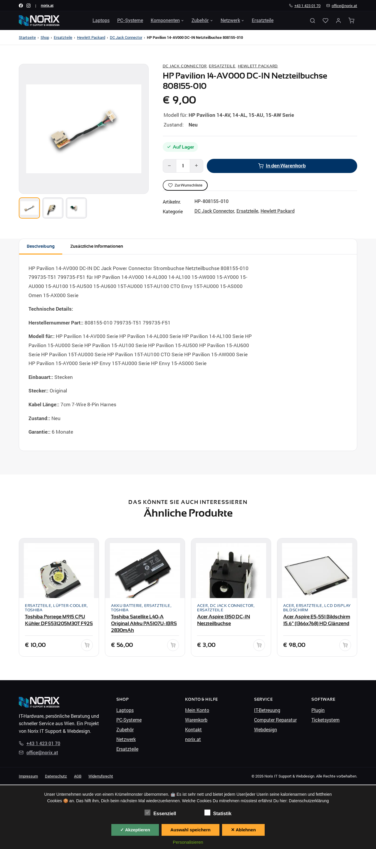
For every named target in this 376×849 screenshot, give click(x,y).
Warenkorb (196, 720)
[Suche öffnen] (312, 20)
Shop (45, 37)
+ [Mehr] (196, 166)
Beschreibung (42, 246)
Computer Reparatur (275, 720)
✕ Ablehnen (243, 829)
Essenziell (160, 813)
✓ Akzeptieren (135, 829)
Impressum (28, 776)
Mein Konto (197, 711)
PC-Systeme (130, 20)
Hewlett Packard (91, 37)
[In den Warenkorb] (87, 646)
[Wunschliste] (325, 20)
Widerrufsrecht (100, 776)
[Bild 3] (76, 208)
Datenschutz (56, 776)
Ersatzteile (262, 20)
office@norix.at (341, 5)
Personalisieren (188, 842)
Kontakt (193, 730)
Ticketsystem (325, 720)
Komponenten (167, 20)
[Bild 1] (29, 208)
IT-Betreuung (267, 711)
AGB (77, 776)
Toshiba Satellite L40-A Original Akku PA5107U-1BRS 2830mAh (144, 624)
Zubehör (202, 20)
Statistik (217, 813)
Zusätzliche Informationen (101, 246)
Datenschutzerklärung (309, 800)
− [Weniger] (169, 166)
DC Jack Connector (126, 37)
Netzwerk (232, 20)
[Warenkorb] (351, 20)
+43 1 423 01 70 (304, 5)
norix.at (47, 5)
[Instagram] (28, 6)
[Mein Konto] (338, 20)
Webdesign (265, 730)
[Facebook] (21, 6)
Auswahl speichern (190, 829)
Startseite (27, 37)
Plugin (318, 711)
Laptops (101, 20)
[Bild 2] (52, 208)
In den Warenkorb (282, 166)
